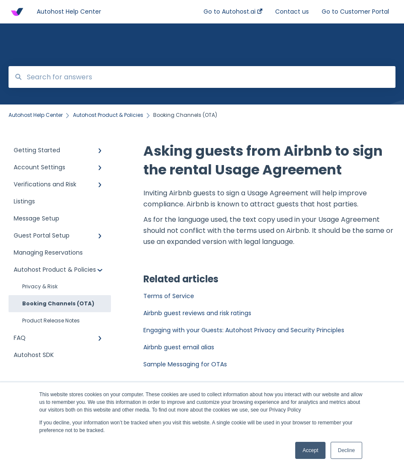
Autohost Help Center (69, 11)
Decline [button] (346, 450)
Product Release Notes (51, 320)
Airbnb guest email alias (178, 347)
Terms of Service (168, 296)
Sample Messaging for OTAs (185, 364)
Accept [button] (310, 450)
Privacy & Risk (40, 286)
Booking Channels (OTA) (58, 303)
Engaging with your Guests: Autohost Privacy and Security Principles (243, 330)
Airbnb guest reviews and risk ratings (197, 313)
